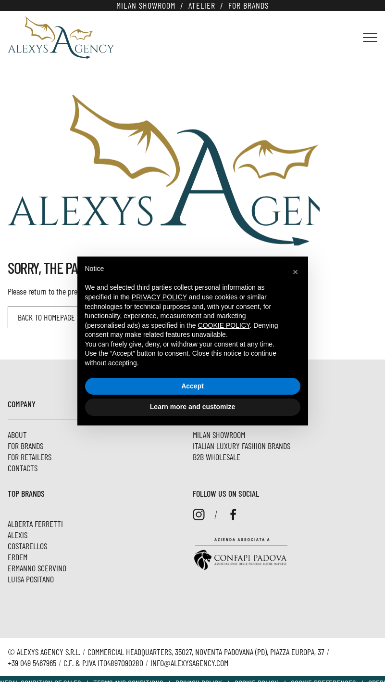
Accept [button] (192, 386)
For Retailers (29, 456)
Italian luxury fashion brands (241, 445)
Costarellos (27, 545)
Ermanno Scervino (37, 568)
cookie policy (224, 325)
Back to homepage (46, 317)
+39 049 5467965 (32, 662)
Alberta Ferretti (35, 523)
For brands (248, 5)
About (17, 434)
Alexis (17, 534)
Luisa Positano (31, 579)
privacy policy (159, 297)
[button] (295, 272)
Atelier (201, 5)
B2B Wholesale (216, 456)
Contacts (22, 468)
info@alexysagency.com (189, 662)
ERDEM (17, 557)
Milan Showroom (145, 5)
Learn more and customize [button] (192, 407)
